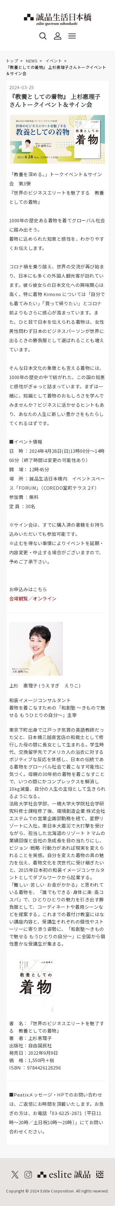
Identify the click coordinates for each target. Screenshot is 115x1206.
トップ (12, 61)
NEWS (31, 61)
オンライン (45, 598)
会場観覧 (18, 598)
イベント (53, 61)
